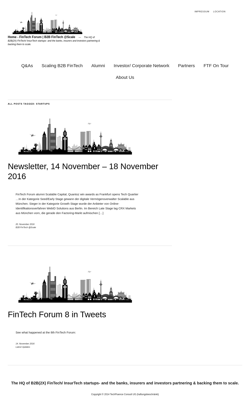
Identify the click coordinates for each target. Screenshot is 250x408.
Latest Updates (23, 347)
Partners (186, 65)
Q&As (27, 65)
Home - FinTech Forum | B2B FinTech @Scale (41, 37)
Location (219, 11)
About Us (125, 77)
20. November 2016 (25, 224)
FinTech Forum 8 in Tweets (57, 314)
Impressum (202, 11)
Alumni (98, 65)
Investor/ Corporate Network (141, 65)
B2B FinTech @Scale (26, 227)
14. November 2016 (25, 343)
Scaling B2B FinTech (62, 65)
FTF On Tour (216, 65)
